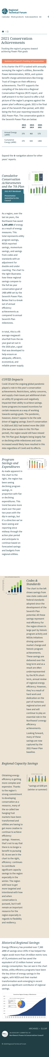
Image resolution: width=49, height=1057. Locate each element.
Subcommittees (31, 17)
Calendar (6, 17)
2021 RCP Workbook (13, 191)
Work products (17, 17)
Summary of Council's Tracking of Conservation (24, 61)
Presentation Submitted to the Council (12, 198)
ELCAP (44, 1028)
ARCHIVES (33, 1028)
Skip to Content (5, 1)
